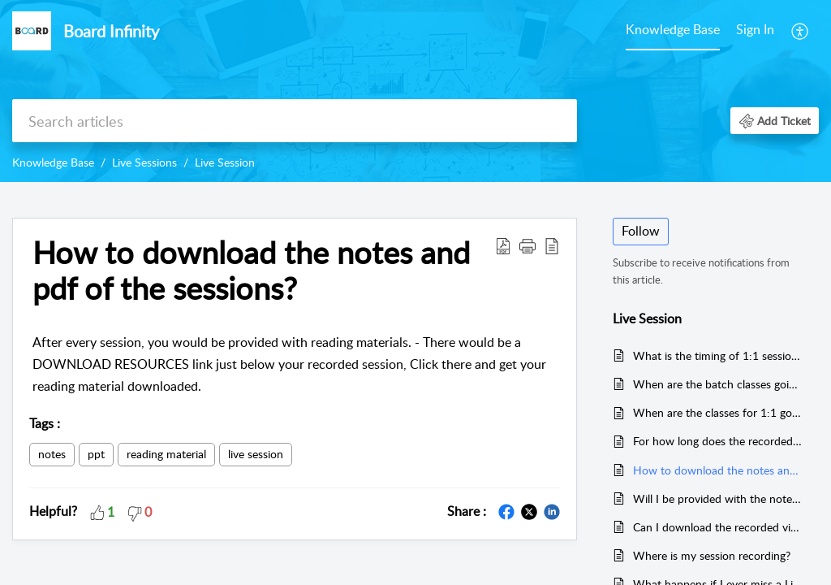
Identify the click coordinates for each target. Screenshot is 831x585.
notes (52, 454)
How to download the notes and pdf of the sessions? (718, 470)
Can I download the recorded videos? (718, 527)
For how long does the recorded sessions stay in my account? (718, 440)
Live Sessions (144, 162)
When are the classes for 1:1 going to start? (718, 412)
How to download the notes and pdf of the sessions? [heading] (251, 270)
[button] (800, 31)
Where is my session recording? (711, 555)
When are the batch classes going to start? (718, 384)
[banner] (415, 91)
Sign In (755, 29)
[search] (294, 120)
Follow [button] (641, 231)
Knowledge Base (673, 29)
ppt (96, 454)
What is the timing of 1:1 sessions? (718, 355)
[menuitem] (673, 30)
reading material (166, 454)
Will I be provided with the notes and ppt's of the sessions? (718, 498)
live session (255, 454)
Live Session (225, 162)
